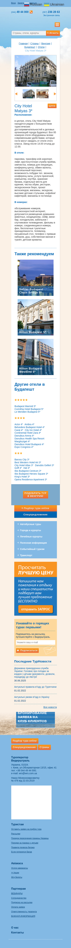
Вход (13, 3)
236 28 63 (51, 11)
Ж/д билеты (16, 877)
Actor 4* (19, 424)
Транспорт (26, 555)
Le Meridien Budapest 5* (27, 411)
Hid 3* (26, 468)
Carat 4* (19, 430)
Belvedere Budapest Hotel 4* (30, 427)
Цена (52, 105)
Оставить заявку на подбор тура (26, 829)
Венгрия (45, 43)
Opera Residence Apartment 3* (31, 479)
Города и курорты (30, 530)
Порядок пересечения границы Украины (30, 838)
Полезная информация (33, 542)
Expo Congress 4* (24, 447)
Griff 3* (18, 468)
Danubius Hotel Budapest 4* (29, 444)
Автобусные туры (30, 524)
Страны (34, 43)
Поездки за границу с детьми (24, 843)
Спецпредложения (35, 514)
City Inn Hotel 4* (33, 430)
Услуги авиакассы (19, 868)
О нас (15, 927)
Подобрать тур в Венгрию (35, 494)
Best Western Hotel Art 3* (28, 462)
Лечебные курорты (31, 536)
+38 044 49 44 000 (26, 770)
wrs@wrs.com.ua (28, 773)
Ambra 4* (29, 424)
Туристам (17, 824)
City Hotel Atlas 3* (24, 465)
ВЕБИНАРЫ (17, 893)
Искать (53, 33)
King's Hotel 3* (22, 476)
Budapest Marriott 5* (25, 406)
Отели (41, 47)
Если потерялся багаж (21, 852)
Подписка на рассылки (21, 902)
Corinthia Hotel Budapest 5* (29, 409)
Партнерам (18, 888)
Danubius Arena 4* (24, 435)
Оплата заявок (18, 907)
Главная (23, 43)
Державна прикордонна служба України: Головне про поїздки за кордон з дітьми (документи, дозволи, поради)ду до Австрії (34, 672)
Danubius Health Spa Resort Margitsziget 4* (29, 440)
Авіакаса (17, 863)
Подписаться (27, 650)
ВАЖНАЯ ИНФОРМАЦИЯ (23, 916)
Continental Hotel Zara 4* (28, 432)
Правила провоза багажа (23, 847)
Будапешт (29, 47)
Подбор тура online (35, 508)
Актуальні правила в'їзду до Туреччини (35, 686)
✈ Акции (15, 872)
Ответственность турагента (24, 911)
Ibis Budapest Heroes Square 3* (31, 473)
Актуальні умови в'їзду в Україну (32, 697)
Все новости (50, 707)
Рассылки (15, 834)
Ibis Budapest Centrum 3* (28, 471)
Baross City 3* (22, 459)
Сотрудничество (18, 898)
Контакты (17, 932)
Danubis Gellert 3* (44, 465)
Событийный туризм (32, 549)
